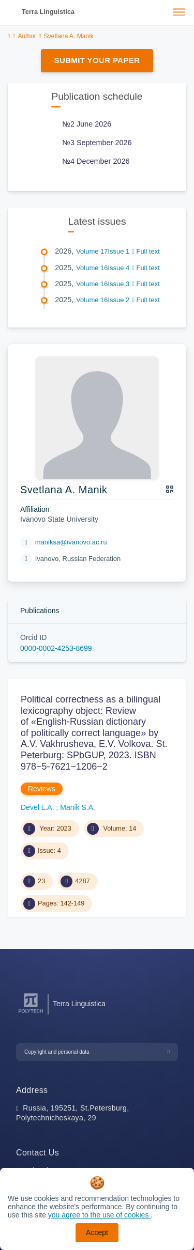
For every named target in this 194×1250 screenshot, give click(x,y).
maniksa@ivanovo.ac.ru (71, 542)
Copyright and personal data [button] (56, 1052)
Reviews (41, 789)
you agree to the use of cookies (99, 1215)
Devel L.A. (38, 807)
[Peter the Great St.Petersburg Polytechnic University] (31, 1013)
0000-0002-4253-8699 (56, 648)
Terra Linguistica (48, 11)
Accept (97, 1232)
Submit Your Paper (97, 60)
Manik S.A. (77, 807)
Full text (146, 251)
